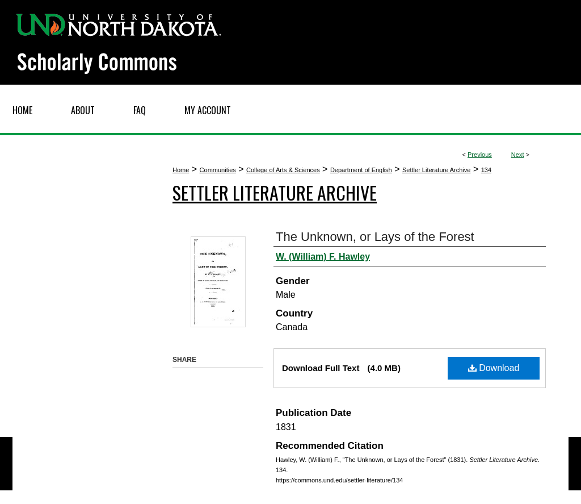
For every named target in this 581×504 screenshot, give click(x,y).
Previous (480, 154)
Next (517, 154)
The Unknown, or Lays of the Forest (375, 237)
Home (180, 169)
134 (486, 169)
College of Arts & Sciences (283, 169)
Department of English (361, 169)
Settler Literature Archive (436, 169)
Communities (218, 169)
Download (494, 368)
